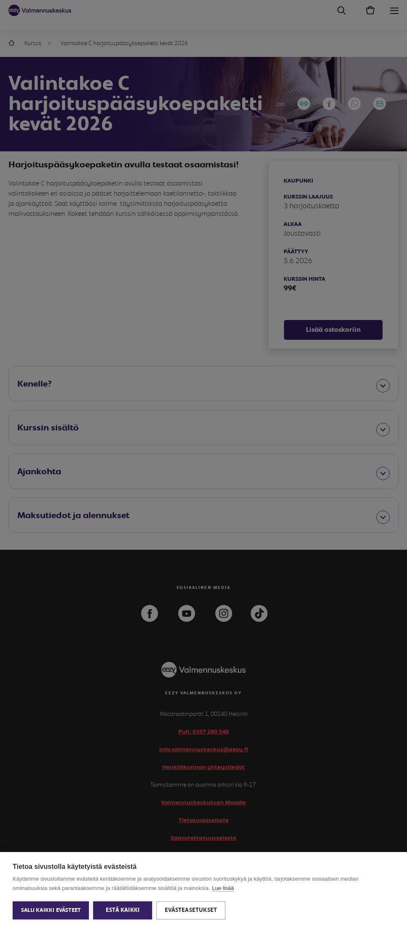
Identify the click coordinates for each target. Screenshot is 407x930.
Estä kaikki (122, 910)
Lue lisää (223, 888)
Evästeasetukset (191, 910)
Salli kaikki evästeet (50, 910)
